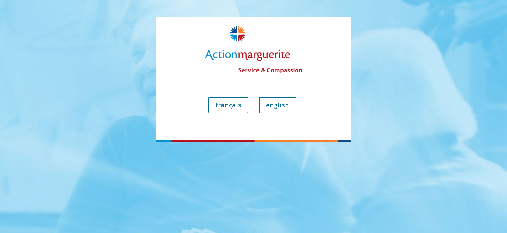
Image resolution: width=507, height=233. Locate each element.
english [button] (277, 105)
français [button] (228, 105)
